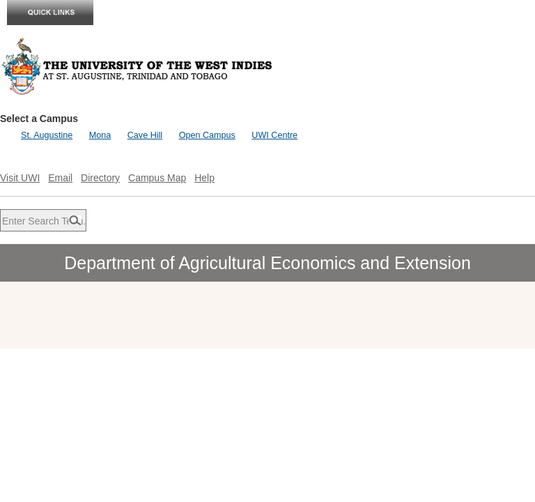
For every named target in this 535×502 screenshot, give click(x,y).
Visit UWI (20, 177)
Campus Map (157, 177)
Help (204, 177)
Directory (100, 177)
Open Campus (207, 135)
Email (60, 177)
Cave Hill (144, 135)
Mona (100, 135)
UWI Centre (274, 135)
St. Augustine (46, 135)
